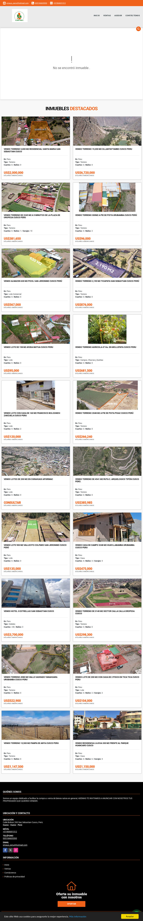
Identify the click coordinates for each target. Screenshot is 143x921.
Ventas (107, 15)
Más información (77, 916)
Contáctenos (132, 15)
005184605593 (41, 3)
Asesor (118, 15)
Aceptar (130, 916)
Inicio (97, 15)
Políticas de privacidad (14, 876)
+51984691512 (59, 3)
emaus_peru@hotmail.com (17, 3)
